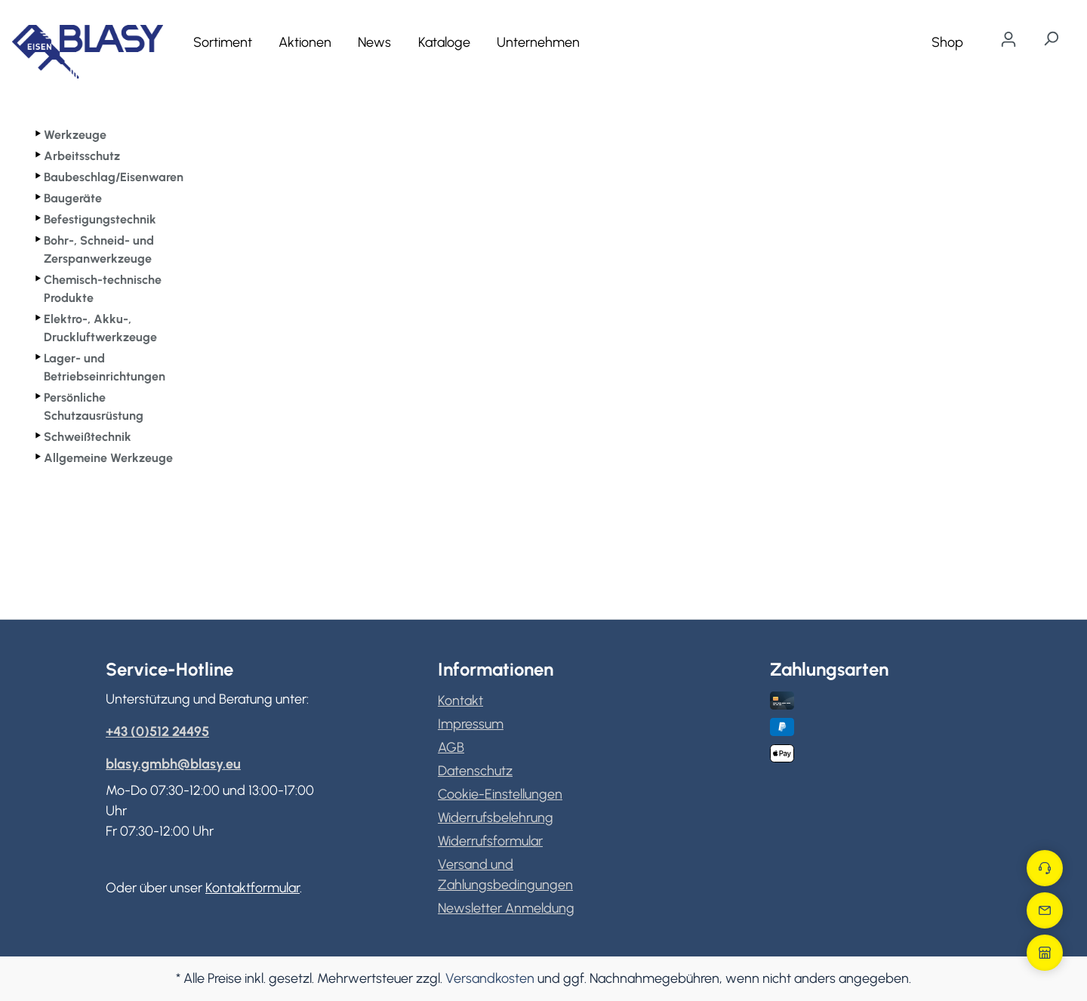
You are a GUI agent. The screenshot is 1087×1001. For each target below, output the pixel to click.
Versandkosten (489, 978)
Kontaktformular (252, 887)
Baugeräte (73, 198)
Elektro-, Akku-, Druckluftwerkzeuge (100, 328)
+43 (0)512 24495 (157, 731)
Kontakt (460, 700)
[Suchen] (1050, 38)
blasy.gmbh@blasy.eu (173, 764)
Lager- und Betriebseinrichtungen (104, 367)
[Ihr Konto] (1008, 39)
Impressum (470, 724)
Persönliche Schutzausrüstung (93, 406)
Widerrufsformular (490, 841)
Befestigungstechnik (100, 219)
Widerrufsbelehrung (495, 817)
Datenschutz (475, 770)
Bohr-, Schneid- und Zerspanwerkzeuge (99, 249)
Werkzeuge (75, 135)
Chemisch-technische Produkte (103, 289)
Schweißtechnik (87, 437)
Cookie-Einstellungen (500, 794)
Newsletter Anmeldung (506, 908)
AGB (451, 747)
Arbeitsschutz (82, 156)
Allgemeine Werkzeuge (108, 458)
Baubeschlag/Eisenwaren (113, 177)
